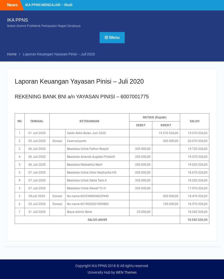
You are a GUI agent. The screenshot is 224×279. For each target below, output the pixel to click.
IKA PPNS (17, 20)
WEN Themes (126, 272)
